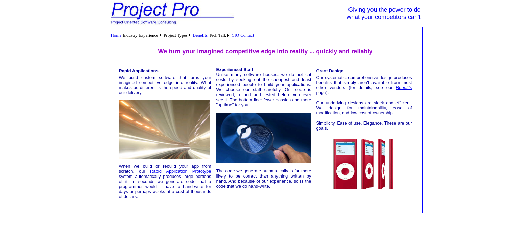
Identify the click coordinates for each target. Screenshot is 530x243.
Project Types (176, 35)
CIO (235, 35)
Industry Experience (140, 35)
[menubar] (182, 35)
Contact (247, 35)
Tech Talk (217, 35)
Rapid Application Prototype (180, 171)
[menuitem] (116, 35)
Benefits (200, 35)
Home (116, 35)
